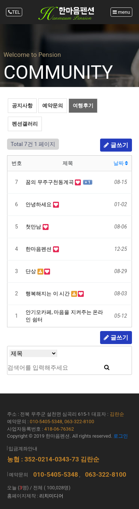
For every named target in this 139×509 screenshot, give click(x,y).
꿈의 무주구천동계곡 (50, 182)
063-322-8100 (105, 474)
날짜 (120, 163)
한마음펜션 (39, 249)
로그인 (120, 436)
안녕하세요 (39, 204)
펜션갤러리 (25, 124)
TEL (14, 12)
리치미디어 (51, 496)
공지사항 (22, 105)
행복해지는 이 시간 (48, 293)
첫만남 (34, 227)
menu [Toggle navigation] (121, 12)
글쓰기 (116, 145)
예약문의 (52, 105)
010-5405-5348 (55, 474)
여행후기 (83, 105)
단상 (31, 271)
